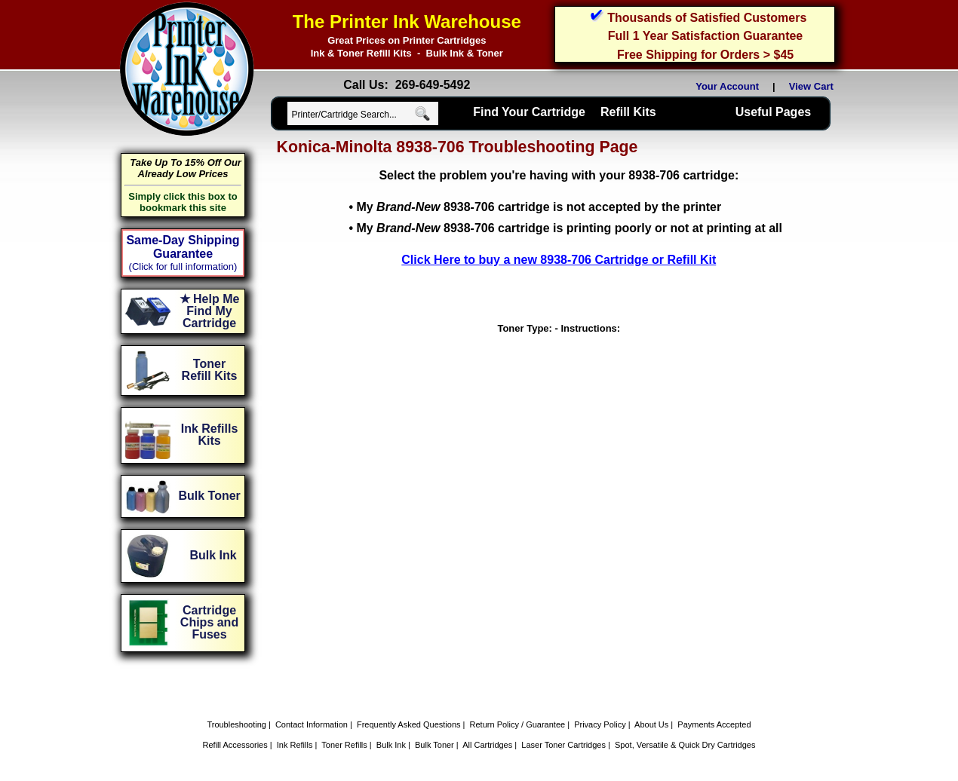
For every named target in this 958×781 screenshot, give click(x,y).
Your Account (727, 86)
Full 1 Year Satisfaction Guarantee (705, 35)
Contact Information (311, 724)
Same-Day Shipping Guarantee (182, 247)
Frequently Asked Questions (409, 724)
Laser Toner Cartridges (563, 744)
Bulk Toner (434, 744)
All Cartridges (487, 744)
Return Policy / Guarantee (518, 724)
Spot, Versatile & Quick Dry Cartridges (685, 744)
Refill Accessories (235, 744)
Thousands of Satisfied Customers (706, 17)
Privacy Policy (599, 724)
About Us (651, 724)
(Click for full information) (183, 266)
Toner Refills (344, 744)
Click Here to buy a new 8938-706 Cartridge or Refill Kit (558, 259)
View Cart (814, 86)
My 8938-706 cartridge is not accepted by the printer (538, 207)
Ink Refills (295, 744)
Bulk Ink (391, 744)
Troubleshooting (236, 724)
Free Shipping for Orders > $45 (705, 54)
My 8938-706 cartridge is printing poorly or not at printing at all (569, 228)
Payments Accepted (714, 724)
